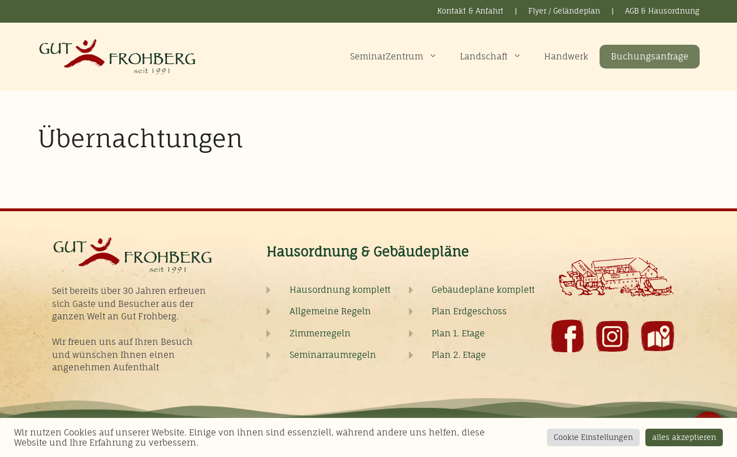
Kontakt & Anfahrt (470, 10)
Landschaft (496, 57)
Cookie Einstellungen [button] (593, 437)
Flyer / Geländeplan (564, 10)
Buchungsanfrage (649, 56)
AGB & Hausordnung (662, 10)
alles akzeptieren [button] (684, 437)
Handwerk (566, 56)
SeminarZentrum (399, 57)
